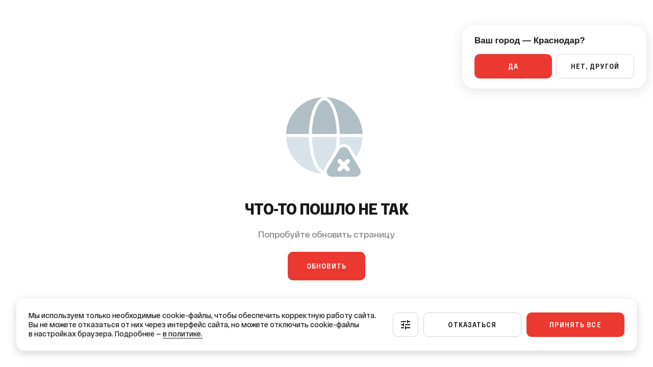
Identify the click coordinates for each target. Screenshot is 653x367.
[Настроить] (405, 324)
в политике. (183, 334)
